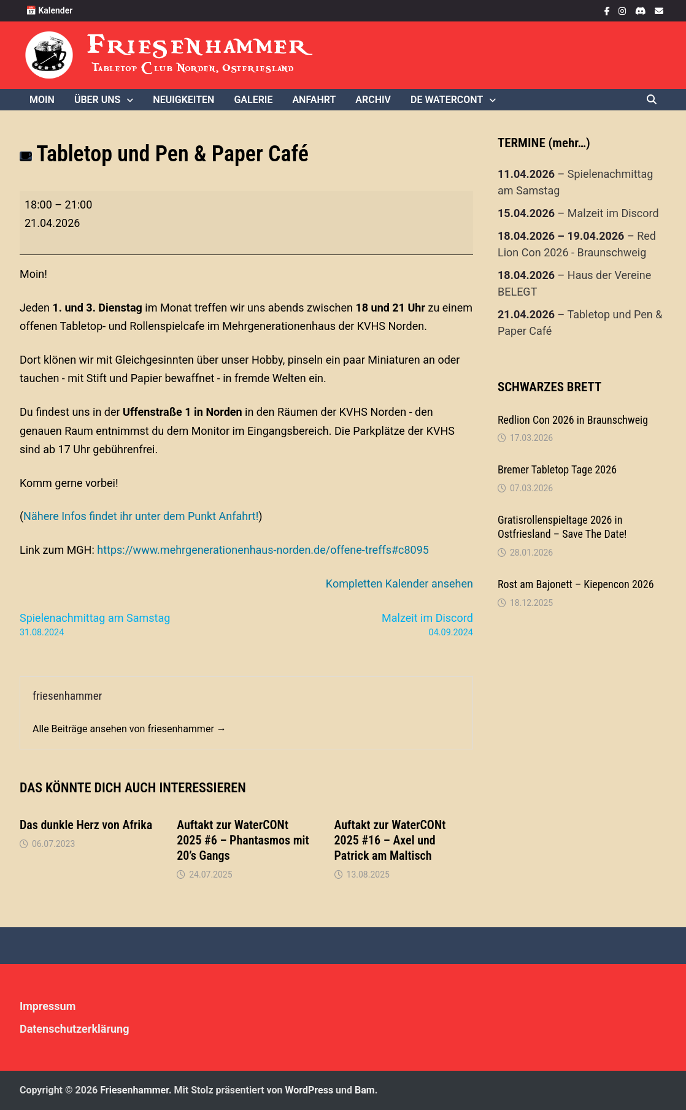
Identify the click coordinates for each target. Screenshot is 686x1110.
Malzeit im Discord (613, 213)
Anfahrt (314, 99)
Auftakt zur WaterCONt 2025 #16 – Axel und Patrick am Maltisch (390, 840)
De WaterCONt (446, 99)
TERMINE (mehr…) (544, 143)
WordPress (309, 1090)
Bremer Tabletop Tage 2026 (557, 469)
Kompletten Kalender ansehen (399, 583)
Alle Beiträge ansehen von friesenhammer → (129, 729)
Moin (42, 99)
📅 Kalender (49, 10)
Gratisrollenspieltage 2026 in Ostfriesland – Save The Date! (562, 526)
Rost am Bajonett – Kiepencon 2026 (576, 584)
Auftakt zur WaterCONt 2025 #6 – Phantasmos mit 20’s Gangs (243, 840)
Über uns (97, 99)
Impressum (47, 1006)
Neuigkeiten (183, 99)
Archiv (373, 99)
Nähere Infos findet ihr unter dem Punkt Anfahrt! (140, 516)
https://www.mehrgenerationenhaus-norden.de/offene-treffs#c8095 (263, 549)
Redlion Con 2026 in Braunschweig (573, 419)
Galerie (253, 99)
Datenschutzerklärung (74, 1028)
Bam (365, 1090)
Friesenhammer (198, 44)
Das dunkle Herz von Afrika (86, 824)
